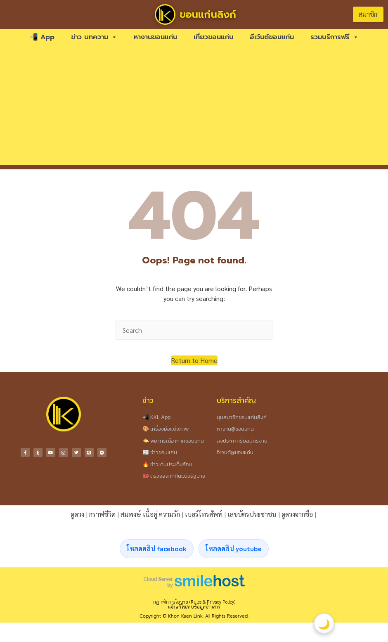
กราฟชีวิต (102, 514)
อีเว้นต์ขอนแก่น (272, 37)
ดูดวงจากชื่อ (297, 514)
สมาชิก (368, 14)
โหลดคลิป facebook (157, 548)
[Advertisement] (194, 107)
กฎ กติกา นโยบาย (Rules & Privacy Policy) (194, 602)
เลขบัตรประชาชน (252, 514)
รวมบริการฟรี (334, 37)
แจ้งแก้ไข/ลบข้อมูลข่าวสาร (194, 607)
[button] (194, 360)
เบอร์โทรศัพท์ (203, 514)
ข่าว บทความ (94, 37)
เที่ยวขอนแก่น (213, 37)
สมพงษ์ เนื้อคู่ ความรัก (150, 514)
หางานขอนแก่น (155, 37)
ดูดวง (77, 514)
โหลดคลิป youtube (234, 548)
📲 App (42, 37)
